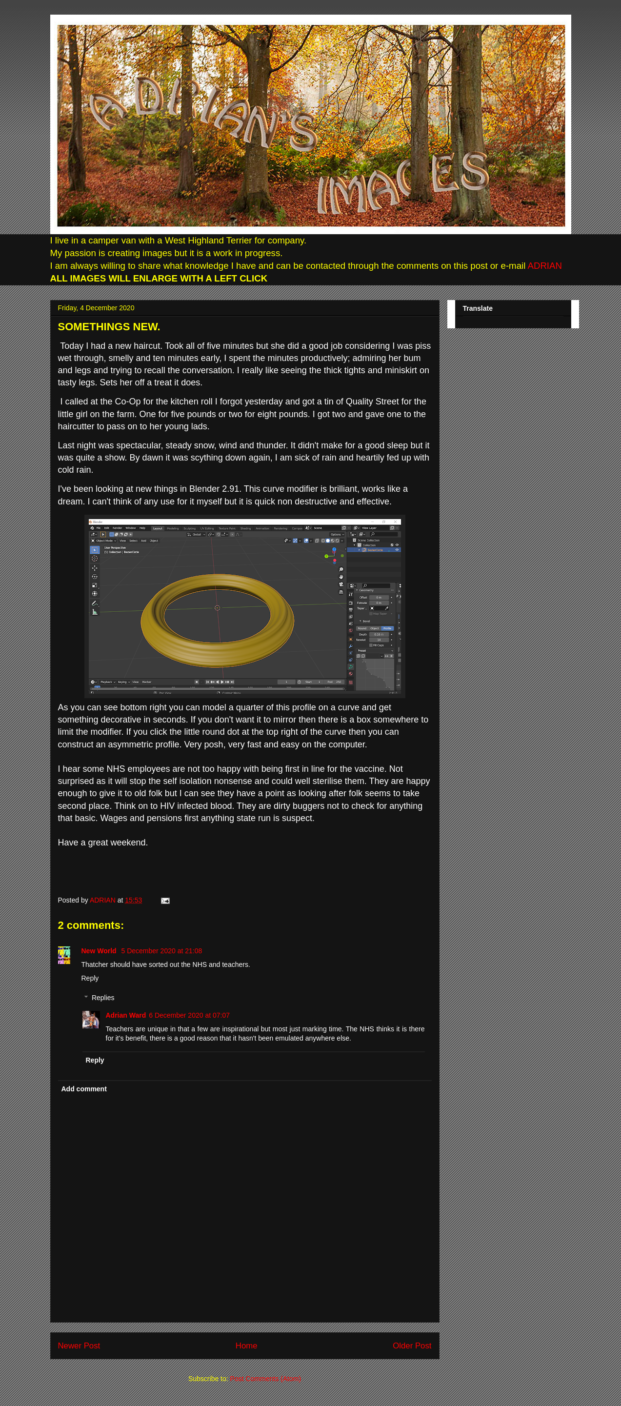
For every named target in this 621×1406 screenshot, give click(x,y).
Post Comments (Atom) (265, 1379)
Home (247, 1345)
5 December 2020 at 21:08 (161, 951)
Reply (90, 978)
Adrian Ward (126, 1015)
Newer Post (79, 1345)
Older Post (412, 1345)
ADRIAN (543, 266)
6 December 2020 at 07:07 (189, 1015)
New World (100, 951)
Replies (103, 998)
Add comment (84, 1089)
